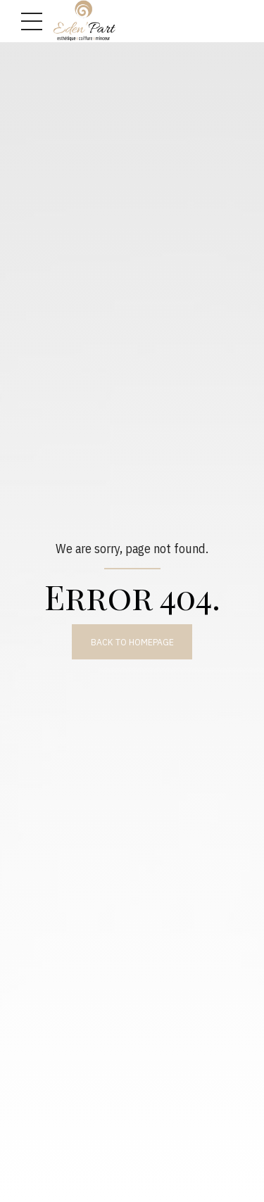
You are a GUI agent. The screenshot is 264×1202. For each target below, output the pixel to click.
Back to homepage (132, 641)
